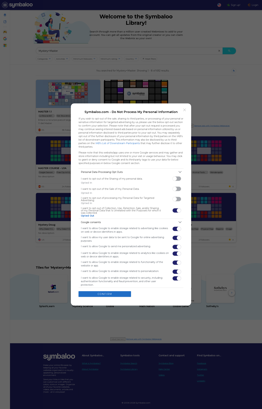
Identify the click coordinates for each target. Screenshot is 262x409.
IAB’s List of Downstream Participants (117, 143)
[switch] (176, 178)
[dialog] (131, 204)
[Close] (184, 110)
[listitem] (131, 172)
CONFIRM (105, 293)
